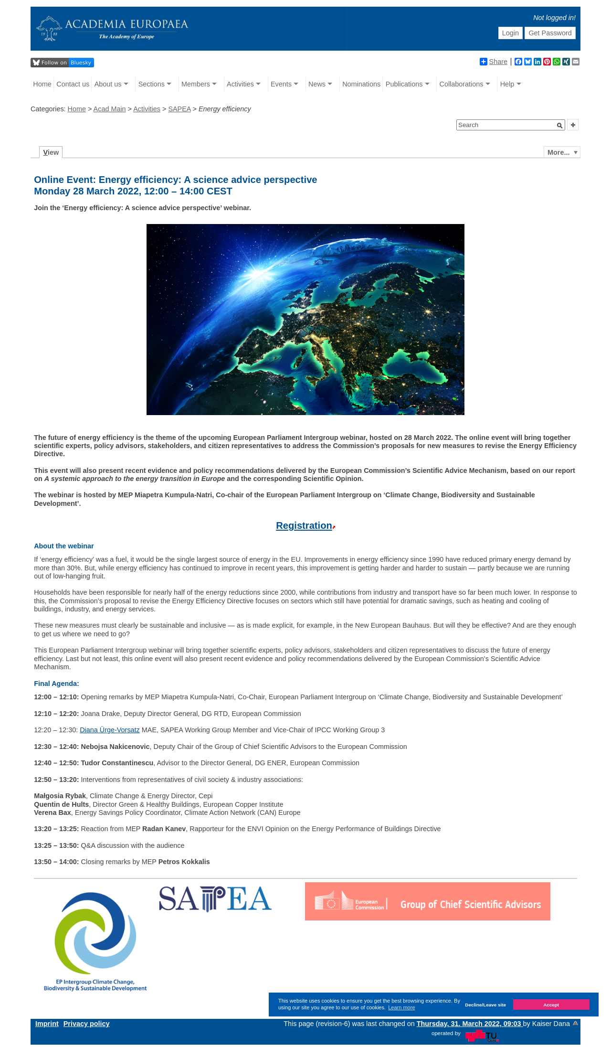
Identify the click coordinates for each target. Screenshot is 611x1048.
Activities (240, 84)
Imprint (47, 1023)
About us (108, 84)
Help (507, 84)
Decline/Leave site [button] (485, 1004)
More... (558, 152)
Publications (404, 84)
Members (195, 84)
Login (510, 33)
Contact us (72, 84)
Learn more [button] (401, 1007)
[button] (560, 125)
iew (51, 152)
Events (281, 84)
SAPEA (179, 109)
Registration (304, 525)
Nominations (361, 84)
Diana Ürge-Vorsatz (110, 730)
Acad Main (110, 109)
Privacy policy (86, 1023)
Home (42, 84)
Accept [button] (551, 1004)
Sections (151, 84)
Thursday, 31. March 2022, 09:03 (470, 1023)
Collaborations (462, 84)
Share (493, 61)
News (317, 84)
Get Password (549, 33)
